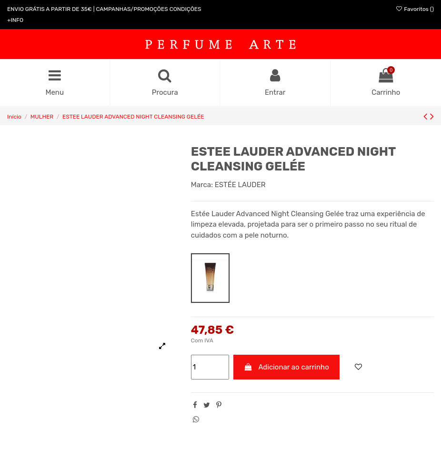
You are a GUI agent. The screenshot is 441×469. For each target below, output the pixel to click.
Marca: (202, 184)
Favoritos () (414, 9)
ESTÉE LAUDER (240, 184)
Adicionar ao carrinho (286, 367)
